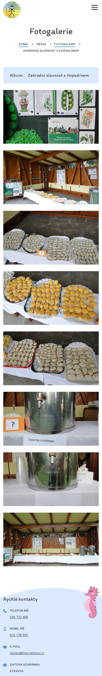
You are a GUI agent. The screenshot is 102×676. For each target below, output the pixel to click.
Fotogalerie (64, 44)
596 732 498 (19, 617)
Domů (23, 44)
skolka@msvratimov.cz (27, 653)
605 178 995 (19, 635)
